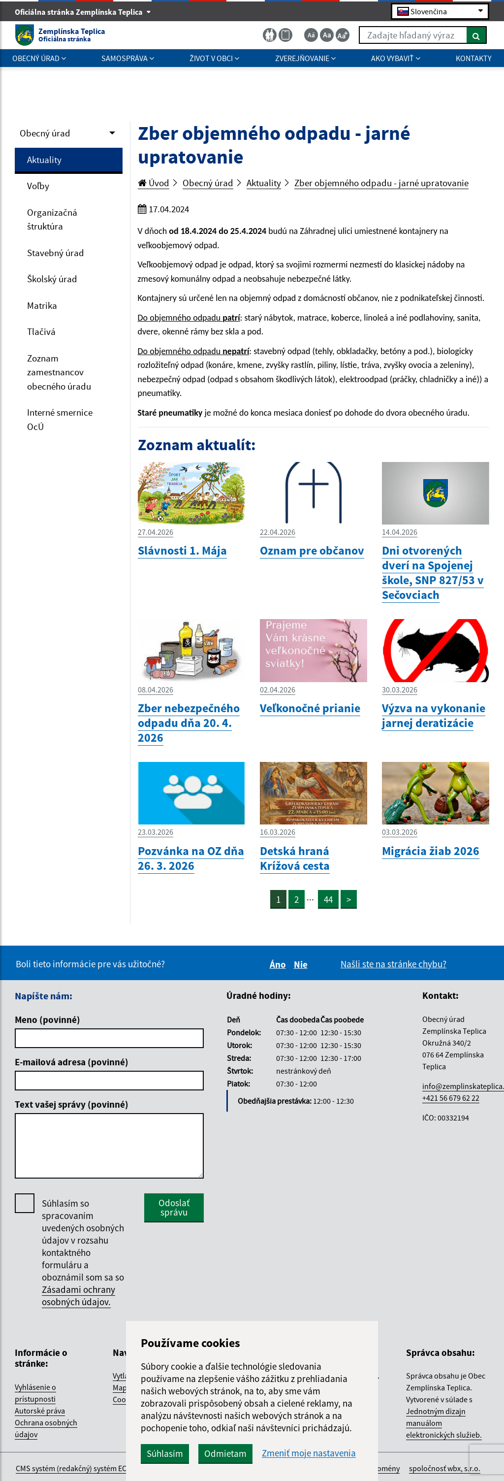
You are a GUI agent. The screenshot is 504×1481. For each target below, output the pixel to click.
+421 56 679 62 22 (450, 1098)
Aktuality (44, 159)
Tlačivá (41, 331)
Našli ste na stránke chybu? (393, 964)
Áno (279, 964)
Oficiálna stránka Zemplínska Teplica (83, 12)
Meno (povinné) (47, 1019)
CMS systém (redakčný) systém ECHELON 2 (85, 1468)
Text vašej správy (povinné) (71, 1104)
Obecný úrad (45, 133)
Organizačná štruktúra (52, 219)
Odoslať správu (173, 1207)
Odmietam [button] (225, 1453)
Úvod (153, 183)
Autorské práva (40, 1410)
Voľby (38, 186)
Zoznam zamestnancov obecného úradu (59, 372)
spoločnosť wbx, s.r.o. (444, 1468)
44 (328, 899)
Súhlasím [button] (165, 1453)
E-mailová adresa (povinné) (71, 1062)
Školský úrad (52, 279)
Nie (302, 964)
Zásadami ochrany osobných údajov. (78, 1296)
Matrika (42, 305)
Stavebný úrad (55, 253)
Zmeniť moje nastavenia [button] (309, 1453)
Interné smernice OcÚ (60, 419)
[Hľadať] (477, 35)
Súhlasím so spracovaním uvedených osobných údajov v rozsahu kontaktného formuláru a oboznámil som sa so (83, 1252)
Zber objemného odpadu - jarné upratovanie (381, 183)
